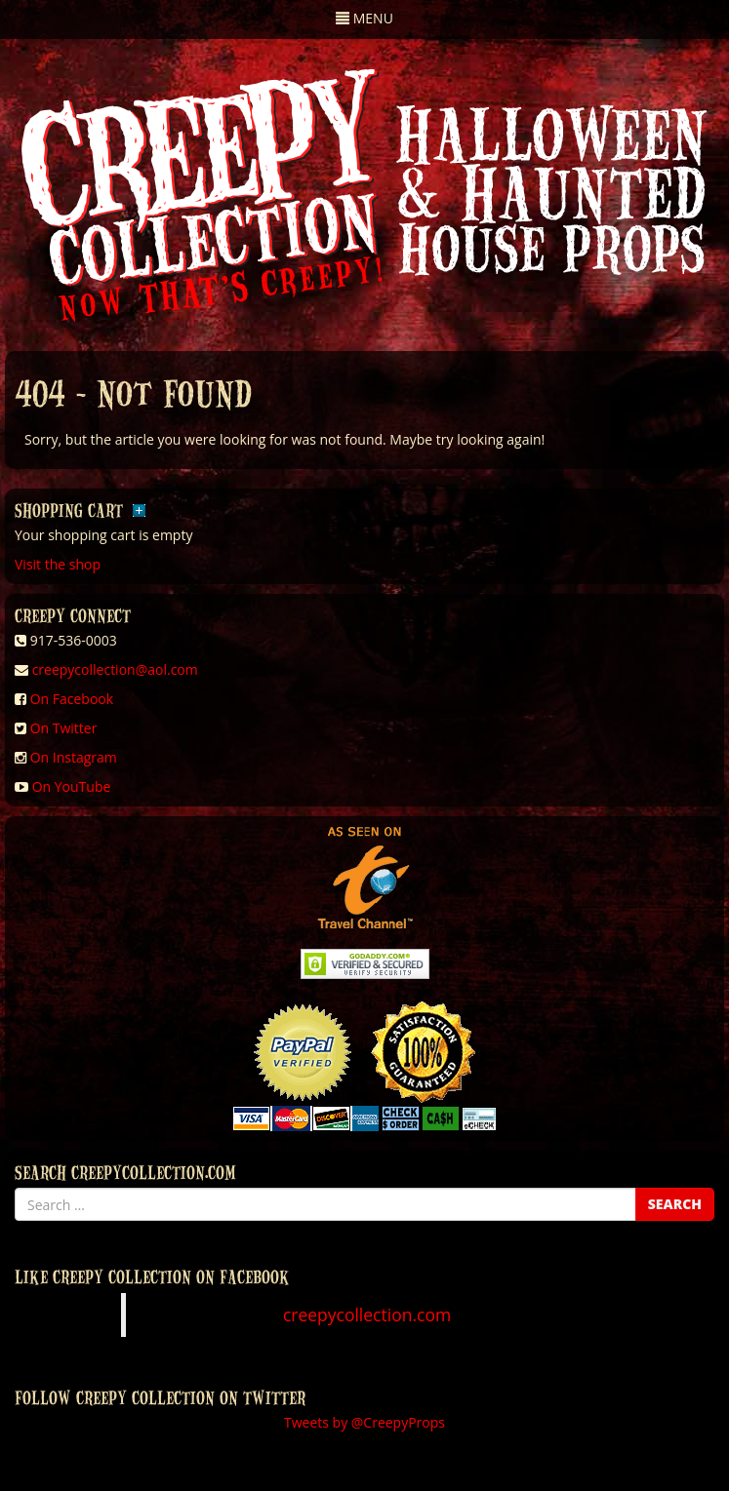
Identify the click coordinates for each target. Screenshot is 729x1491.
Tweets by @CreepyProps (364, 1422)
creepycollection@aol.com (115, 669)
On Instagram (73, 757)
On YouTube (71, 786)
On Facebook (71, 698)
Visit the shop (58, 564)
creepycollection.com (367, 1314)
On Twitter (64, 728)
